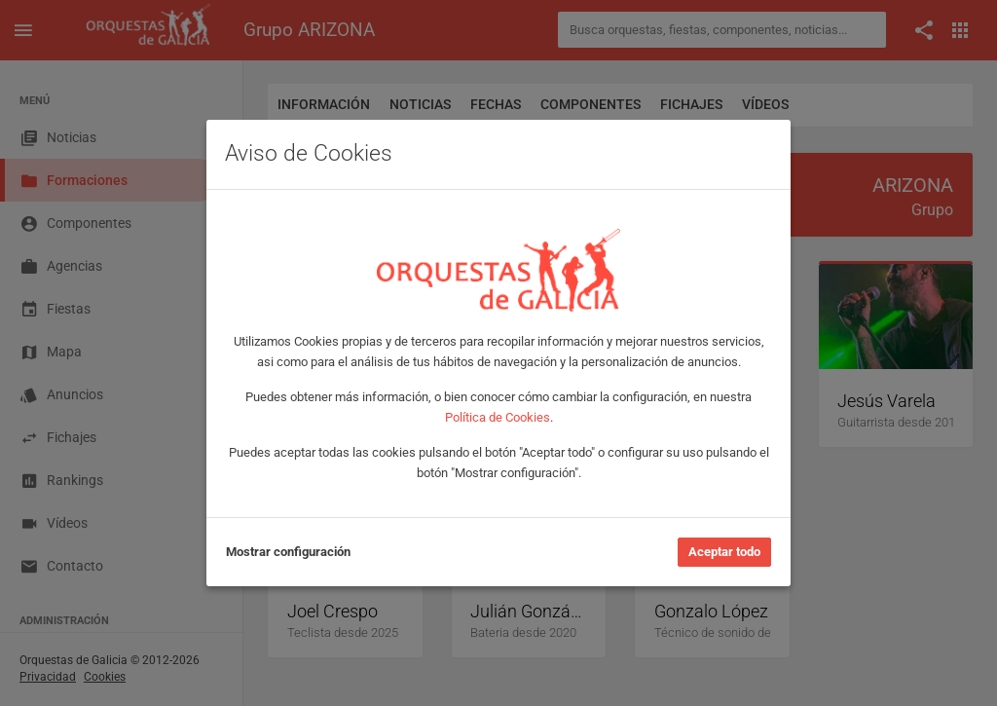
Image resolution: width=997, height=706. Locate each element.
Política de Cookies (497, 417)
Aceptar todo (724, 551)
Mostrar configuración (288, 551)
